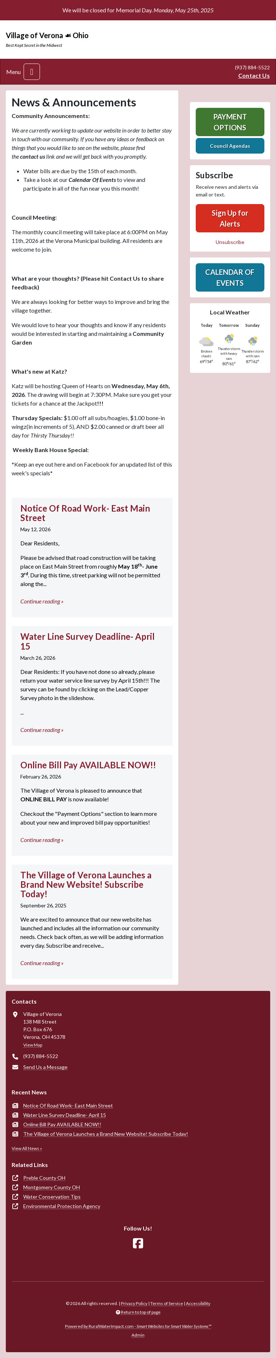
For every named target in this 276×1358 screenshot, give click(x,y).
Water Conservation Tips (52, 1197)
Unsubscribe (230, 242)
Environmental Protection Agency (61, 1206)
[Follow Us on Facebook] (138, 1243)
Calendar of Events (230, 277)
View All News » (27, 1148)
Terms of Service (166, 1303)
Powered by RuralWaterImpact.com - (138, 1326)
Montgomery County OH (51, 1187)
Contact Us (254, 75)
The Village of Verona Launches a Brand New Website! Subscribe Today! (105, 1134)
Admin (138, 1335)
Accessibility (198, 1303)
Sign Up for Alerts (230, 218)
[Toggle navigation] (32, 72)
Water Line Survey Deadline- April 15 (64, 1115)
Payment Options (230, 122)
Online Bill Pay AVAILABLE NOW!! (62, 1124)
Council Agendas (230, 146)
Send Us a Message (45, 1067)
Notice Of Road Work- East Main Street (68, 1105)
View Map (32, 1045)
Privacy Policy (134, 1303)
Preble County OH (44, 1178)
